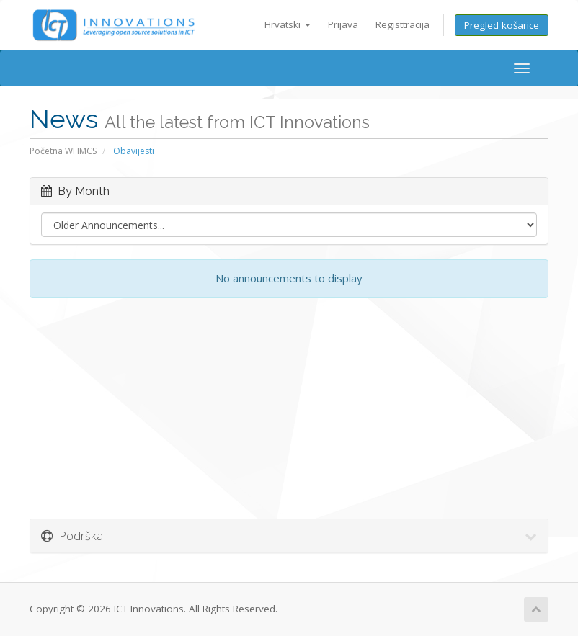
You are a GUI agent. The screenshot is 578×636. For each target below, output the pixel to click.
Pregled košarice (501, 25)
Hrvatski (287, 24)
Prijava (343, 24)
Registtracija (402, 24)
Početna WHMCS (63, 151)
